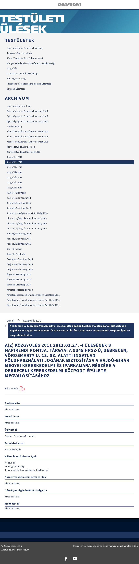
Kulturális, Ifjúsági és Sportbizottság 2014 (27, 213)
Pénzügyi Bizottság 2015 (19, 238)
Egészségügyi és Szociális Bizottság (25, 47)
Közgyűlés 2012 (14, 167)
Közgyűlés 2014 (14, 177)
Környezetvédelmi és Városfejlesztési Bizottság (30, 63)
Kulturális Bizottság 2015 (19, 202)
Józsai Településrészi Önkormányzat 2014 (27, 131)
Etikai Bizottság (14, 126)
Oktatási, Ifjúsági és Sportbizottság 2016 (27, 228)
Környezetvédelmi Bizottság (21, 146)
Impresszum (23, 549)
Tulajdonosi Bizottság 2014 (20, 259)
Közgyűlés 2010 (14, 156)
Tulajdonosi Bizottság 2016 (20, 269)
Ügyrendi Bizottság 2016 (19, 284)
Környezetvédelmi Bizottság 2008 (23, 151)
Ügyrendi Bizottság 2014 (19, 274)
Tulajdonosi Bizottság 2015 (20, 264)
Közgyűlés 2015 (14, 182)
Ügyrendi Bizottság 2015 (19, 279)
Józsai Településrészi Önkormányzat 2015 (27, 136)
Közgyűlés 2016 (14, 187)
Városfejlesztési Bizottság (20, 289)
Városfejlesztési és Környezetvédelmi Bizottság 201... (33, 294)
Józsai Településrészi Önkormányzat (25, 58)
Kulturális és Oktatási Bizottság (22, 73)
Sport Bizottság (14, 248)
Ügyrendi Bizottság (16, 88)
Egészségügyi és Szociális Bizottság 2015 (27, 116)
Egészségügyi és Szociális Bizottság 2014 (27, 111)
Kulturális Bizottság (16, 192)
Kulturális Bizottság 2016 (19, 208)
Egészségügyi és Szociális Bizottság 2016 (27, 121)
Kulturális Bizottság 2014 (19, 197)
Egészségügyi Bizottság (19, 105)
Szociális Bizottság (16, 254)
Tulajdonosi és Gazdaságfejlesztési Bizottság (29, 83)
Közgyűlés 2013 (14, 172)
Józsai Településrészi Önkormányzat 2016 (27, 141)
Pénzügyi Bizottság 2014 (19, 233)
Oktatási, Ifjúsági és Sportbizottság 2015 (27, 223)
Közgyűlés (12, 68)
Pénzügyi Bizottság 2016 (19, 243)
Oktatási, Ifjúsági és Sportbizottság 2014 (27, 218)
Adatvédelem (8, 549)
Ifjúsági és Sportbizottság (19, 53)
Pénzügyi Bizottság (16, 78)
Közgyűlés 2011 (14, 162)
